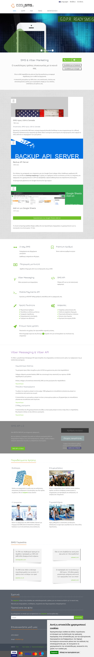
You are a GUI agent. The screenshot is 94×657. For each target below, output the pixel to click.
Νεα (31, 11)
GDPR (23, 11)
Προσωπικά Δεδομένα (38, 647)
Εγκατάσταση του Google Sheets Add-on (47, 218)
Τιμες (40, 11)
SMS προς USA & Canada (24, 120)
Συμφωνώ (54, 652)
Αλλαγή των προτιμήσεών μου (69, 652)
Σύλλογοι (16, 468)
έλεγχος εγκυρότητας (73, 438)
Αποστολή (78, 617)
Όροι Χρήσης (26, 647)
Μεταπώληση (52, 11)
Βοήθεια (72, 2)
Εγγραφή (77, 60)
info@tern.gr (19, 639)
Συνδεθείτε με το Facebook (72, 65)
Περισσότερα (19, 384)
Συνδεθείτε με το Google (72, 69)
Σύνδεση (80, 2)
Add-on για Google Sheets (24, 208)
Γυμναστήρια (55, 502)
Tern (17, 647)
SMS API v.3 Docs (18, 448)
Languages (64, 2)
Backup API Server (21, 162)
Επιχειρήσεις (56, 468)
